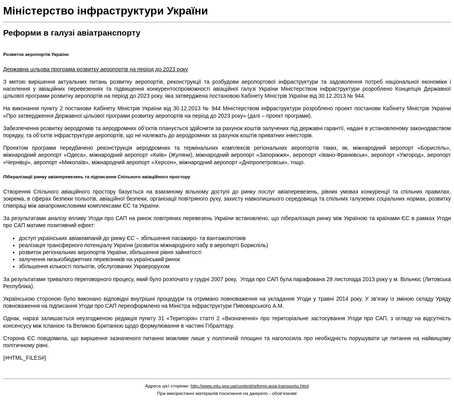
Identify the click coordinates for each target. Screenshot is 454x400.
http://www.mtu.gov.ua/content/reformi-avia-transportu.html (250, 385)
